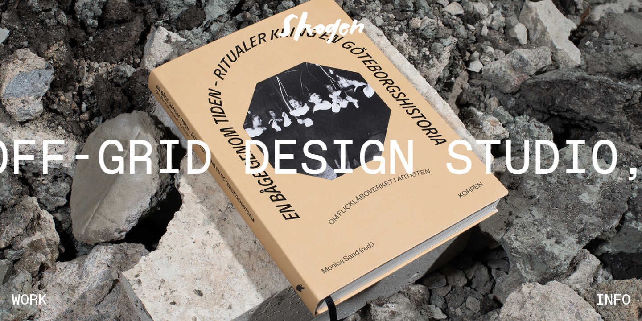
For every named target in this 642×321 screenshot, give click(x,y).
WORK (29, 300)
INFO (612, 300)
